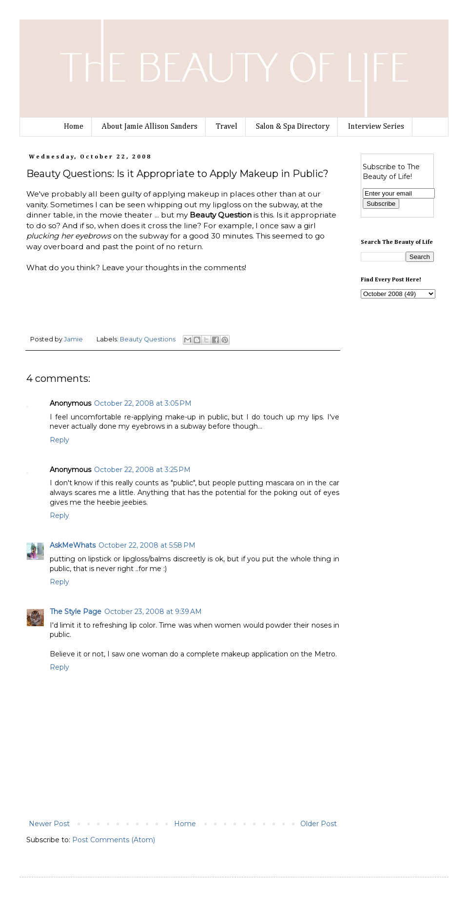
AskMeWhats (73, 545)
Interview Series (376, 127)
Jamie (74, 339)
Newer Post (49, 823)
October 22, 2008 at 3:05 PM (143, 403)
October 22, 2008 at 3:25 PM (142, 469)
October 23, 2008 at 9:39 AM (153, 611)
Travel (226, 127)
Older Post (318, 823)
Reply (59, 440)
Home (73, 127)
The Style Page (75, 611)
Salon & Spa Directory (293, 127)
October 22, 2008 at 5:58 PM (146, 545)
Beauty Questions (148, 339)
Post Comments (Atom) (113, 839)
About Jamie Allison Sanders (149, 127)
